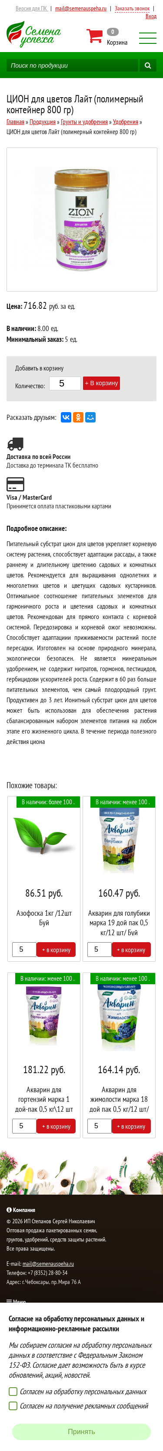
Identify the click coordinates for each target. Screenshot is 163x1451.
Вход (151, 16)
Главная (15, 122)
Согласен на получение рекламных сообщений (84, 1406)
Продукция (43, 122)
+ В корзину (101, 383)
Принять (81, 1431)
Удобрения (125, 122)
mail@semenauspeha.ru (80, 8)
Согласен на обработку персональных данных (83, 1391)
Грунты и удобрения (84, 122)
